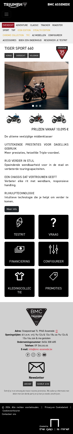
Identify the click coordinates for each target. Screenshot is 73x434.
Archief (27, 384)
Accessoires (9, 40)
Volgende (34, 55)
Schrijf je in (43, 384)
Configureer (55, 35)
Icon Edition (24, 30)
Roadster (57, 25)
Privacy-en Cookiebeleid (56, 407)
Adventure (22, 25)
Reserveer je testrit (55, 40)
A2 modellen (39, 35)
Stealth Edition (41, 30)
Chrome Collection (13, 35)
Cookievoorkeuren (11, 410)
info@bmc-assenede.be (40, 349)
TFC (28, 35)
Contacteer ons (9, 414)
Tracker (45, 25)
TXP (13, 30)
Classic (34, 25)
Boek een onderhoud (30, 40)
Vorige (9, 55)
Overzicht (8, 25)
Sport (6, 30)
